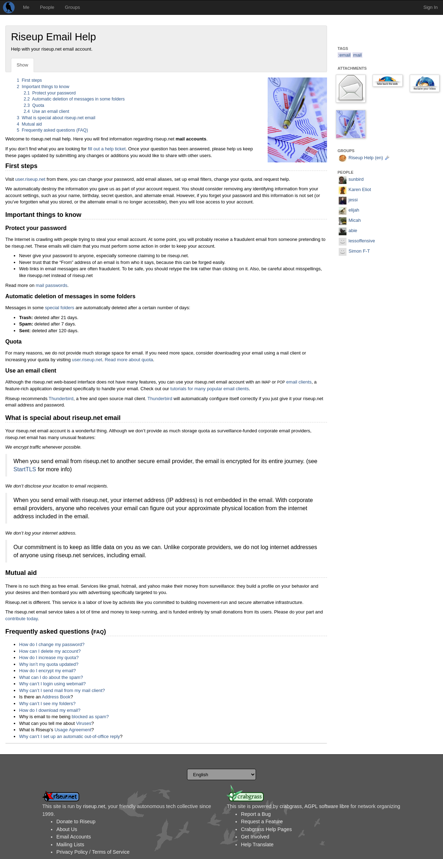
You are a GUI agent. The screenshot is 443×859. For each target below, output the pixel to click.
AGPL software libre (326, 806)
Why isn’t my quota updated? (48, 664)
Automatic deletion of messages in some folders (74, 99)
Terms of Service (110, 852)
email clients (299, 382)
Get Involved (255, 837)
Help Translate (257, 844)
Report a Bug (255, 814)
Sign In (431, 7)
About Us (66, 829)
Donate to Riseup (75, 821)
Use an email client (46, 111)
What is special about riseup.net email (56, 117)
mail (357, 55)
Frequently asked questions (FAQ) (52, 130)
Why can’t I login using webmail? (52, 683)
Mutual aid (29, 124)
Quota (34, 105)
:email (344, 55)
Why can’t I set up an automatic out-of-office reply (69, 736)
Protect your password (50, 93)
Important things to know (43, 86)
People (47, 7)
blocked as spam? (90, 716)
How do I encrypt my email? (47, 670)
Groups (72, 7)
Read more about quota (129, 359)
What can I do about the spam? (51, 677)
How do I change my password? (51, 644)
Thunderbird (61, 398)
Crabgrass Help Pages (266, 829)
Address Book (56, 696)
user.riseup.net (30, 179)
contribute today (21, 618)
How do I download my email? (49, 710)
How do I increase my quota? (48, 657)
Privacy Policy (72, 852)
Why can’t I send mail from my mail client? (62, 690)
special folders (59, 307)
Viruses (83, 723)
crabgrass (291, 806)
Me (26, 7)
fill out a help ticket (107, 148)
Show (22, 65)
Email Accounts (73, 837)
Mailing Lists (70, 844)
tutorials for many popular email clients (209, 388)
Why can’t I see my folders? (47, 703)
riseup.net (94, 806)
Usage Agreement (72, 729)
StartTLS (24, 469)
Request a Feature (261, 821)
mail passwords (52, 285)
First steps (29, 80)
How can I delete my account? (50, 651)
